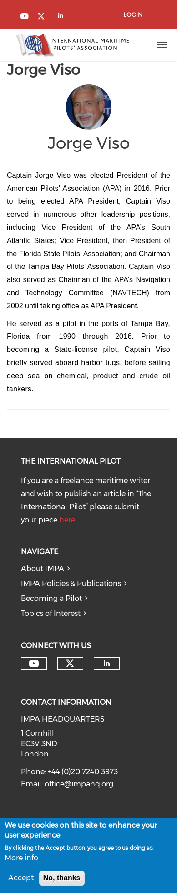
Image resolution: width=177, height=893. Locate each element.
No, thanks (62, 879)
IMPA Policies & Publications (71, 583)
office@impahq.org (79, 784)
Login (132, 14)
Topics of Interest (51, 613)
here (67, 520)
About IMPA (42, 568)
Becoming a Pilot (51, 598)
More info (21, 860)
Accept (21, 879)
